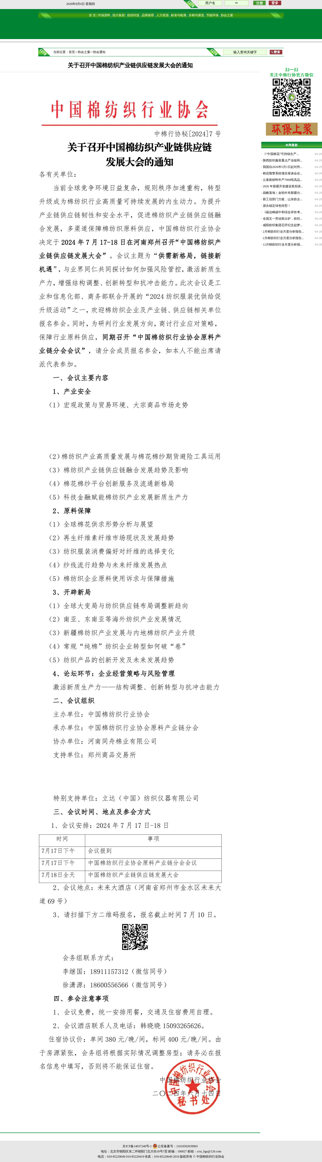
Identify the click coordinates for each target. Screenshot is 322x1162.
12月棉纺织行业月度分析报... (282, 244)
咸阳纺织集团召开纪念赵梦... (282, 225)
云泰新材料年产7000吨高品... (282, 180)
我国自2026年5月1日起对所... (282, 167)
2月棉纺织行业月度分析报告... (283, 231)
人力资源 (162, 15)
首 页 (92, 15)
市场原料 (104, 15)
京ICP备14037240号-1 (137, 1146)
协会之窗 (227, 15)
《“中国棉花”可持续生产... (280, 154)
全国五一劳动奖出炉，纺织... (282, 218)
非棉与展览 (196, 15)
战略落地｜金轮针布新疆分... (282, 193)
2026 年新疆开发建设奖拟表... (282, 186)
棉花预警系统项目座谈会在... (282, 173)
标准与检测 (178, 15)
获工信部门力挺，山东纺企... (282, 199)
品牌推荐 (148, 15)
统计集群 (118, 15)
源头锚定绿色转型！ (276, 206)
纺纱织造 (133, 15)
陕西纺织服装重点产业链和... (282, 160)
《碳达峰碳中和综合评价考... (282, 212)
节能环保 (212, 15)
